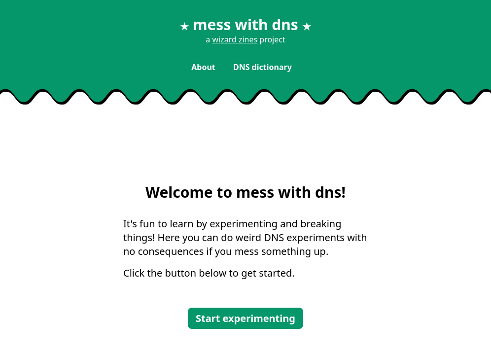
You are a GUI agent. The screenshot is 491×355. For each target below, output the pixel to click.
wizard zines (234, 39)
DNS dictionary (262, 67)
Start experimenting (245, 318)
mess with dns (245, 24)
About (204, 67)
